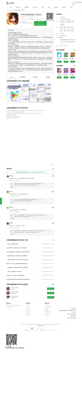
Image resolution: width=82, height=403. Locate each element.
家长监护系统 (47, 313)
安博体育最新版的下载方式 (10, 3)
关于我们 (27, 305)
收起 (52, 164)
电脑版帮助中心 (48, 307)
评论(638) (22, 77)
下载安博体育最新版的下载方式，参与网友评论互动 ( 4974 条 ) (30, 172)
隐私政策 (61, 37)
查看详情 (50, 288)
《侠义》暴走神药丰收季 (12, 244)
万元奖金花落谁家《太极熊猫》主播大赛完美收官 (18, 251)
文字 (72, 27)
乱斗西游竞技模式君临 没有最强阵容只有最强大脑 (18, 279)
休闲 (61, 27)
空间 (72, 30)
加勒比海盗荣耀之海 (66, 58)
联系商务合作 (28, 310)
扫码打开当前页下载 (49, 20)
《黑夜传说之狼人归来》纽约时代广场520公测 (17, 259)
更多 (53, 168)
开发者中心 (28, 308)
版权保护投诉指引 (48, 311)
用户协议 (47, 308)
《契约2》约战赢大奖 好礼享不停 (14, 271)
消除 (69, 27)
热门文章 (35, 77)
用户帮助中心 (47, 305)
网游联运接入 (28, 313)
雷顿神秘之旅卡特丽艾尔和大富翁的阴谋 (72, 74)
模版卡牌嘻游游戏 (66, 74)
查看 (59, 61)
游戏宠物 (62, 24)
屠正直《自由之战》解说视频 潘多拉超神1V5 (17, 263)
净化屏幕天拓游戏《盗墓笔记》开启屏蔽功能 (17, 255)
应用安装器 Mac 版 (10, 307)
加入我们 (27, 307)
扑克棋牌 (62, 21)
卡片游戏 (68, 21)
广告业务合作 (28, 311)
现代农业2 (59, 58)
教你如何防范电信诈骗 (71, 318)
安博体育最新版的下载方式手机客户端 (13, 305)
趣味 (65, 27)
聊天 (69, 30)
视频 (65, 30)
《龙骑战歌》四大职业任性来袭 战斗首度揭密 (17, 267)
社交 (61, 30)
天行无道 (59, 74)
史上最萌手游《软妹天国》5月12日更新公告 (17, 247)
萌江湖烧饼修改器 (72, 58)
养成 (72, 21)
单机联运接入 (28, 315)
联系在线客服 (73, 316)
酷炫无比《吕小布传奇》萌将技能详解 (15, 275)
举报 (0, 201)
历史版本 (48, 77)
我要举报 (47, 315)
